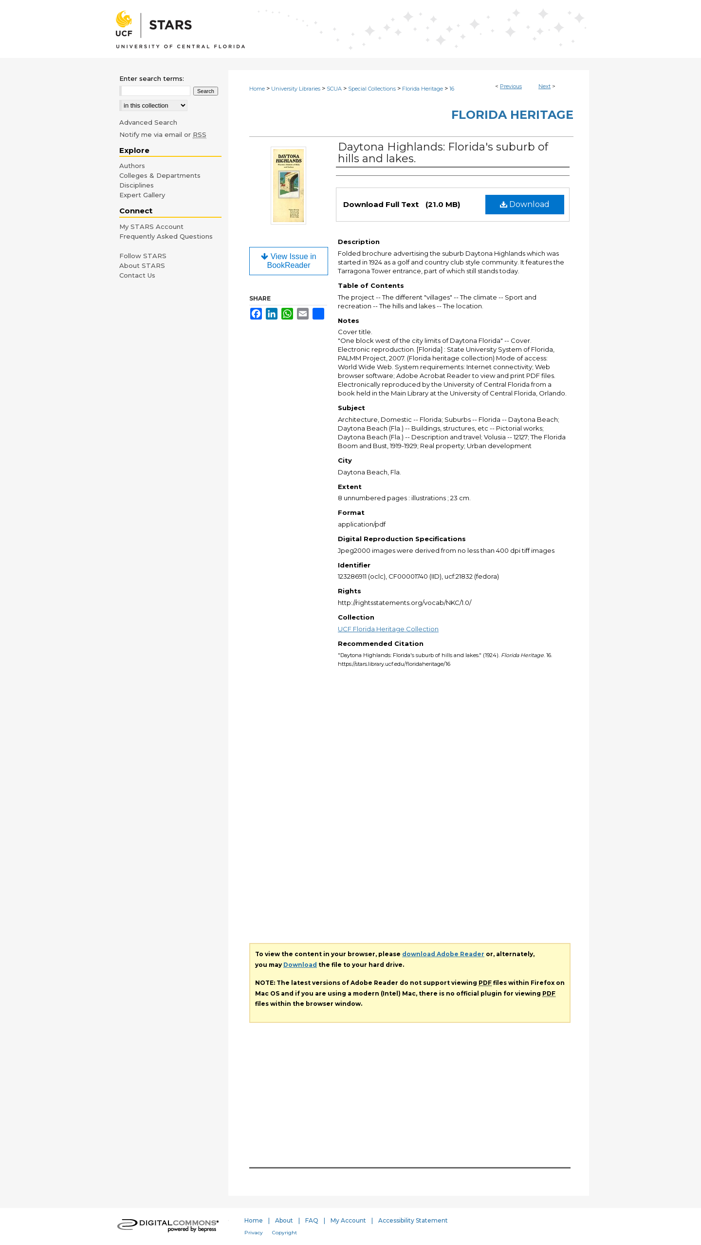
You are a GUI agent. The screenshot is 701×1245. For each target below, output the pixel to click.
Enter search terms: (151, 78)
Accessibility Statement (413, 1220)
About (284, 1220)
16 (451, 88)
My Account (348, 1220)
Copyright (284, 1232)
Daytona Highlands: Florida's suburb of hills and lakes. (443, 152)
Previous (511, 86)
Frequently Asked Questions (166, 236)
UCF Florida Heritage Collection (388, 629)
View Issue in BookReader (288, 260)
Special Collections (372, 88)
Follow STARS (142, 256)
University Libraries (295, 88)
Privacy (253, 1232)
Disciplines (136, 185)
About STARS (142, 265)
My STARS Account (151, 226)
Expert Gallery (142, 195)
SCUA (334, 88)
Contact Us (137, 275)
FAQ (311, 1220)
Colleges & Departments (160, 175)
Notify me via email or (162, 134)
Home (257, 88)
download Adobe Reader (443, 954)
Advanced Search (148, 122)
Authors (132, 166)
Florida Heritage (422, 88)
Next (544, 86)
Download (525, 204)
